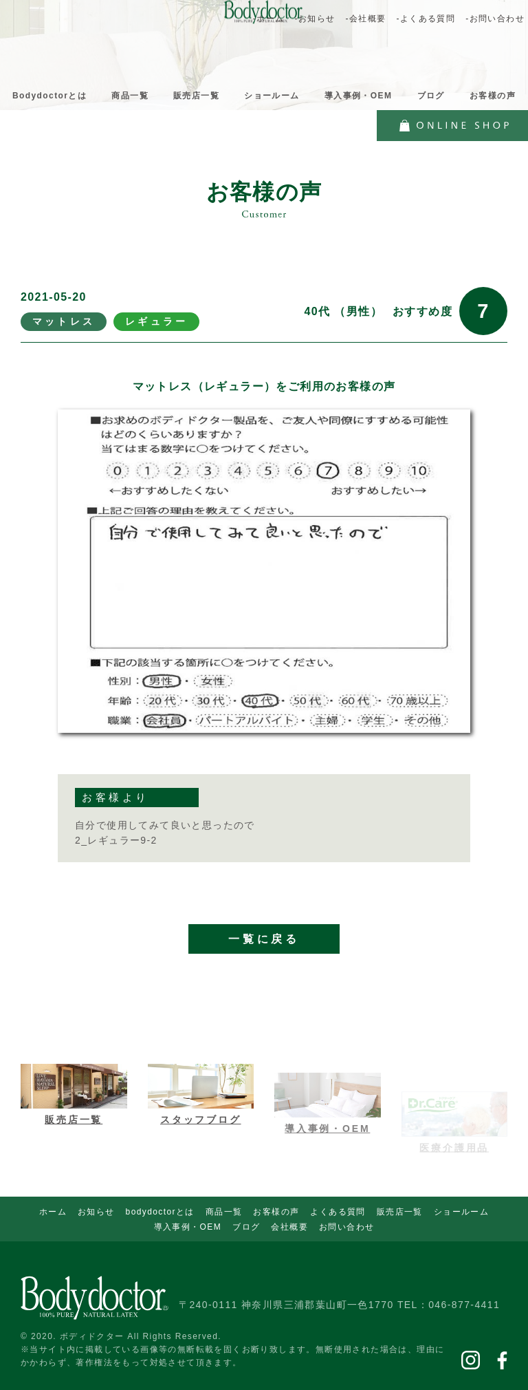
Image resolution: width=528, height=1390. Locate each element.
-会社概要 (365, 18)
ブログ (431, 95)
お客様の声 (493, 95)
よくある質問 (337, 1212)
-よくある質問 (425, 18)
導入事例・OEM (358, 95)
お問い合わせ (346, 1227)
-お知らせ (314, 18)
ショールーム (271, 95)
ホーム (53, 1212)
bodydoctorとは (160, 1212)
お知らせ (96, 1212)
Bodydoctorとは (49, 95)
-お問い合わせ (495, 18)
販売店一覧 (196, 95)
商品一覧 (129, 95)
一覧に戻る (264, 964)
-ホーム (269, 18)
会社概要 (289, 1227)
